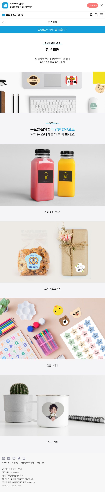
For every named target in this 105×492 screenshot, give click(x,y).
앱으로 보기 (93, 5)
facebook (8, 458)
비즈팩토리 (12, 15)
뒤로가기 (3, 22)
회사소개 (5, 463)
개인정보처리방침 (27, 463)
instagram (14, 458)
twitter (19, 458)
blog (24, 458)
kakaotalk (3, 458)
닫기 (101, 5)
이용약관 (15, 463)
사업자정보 (41, 463)
